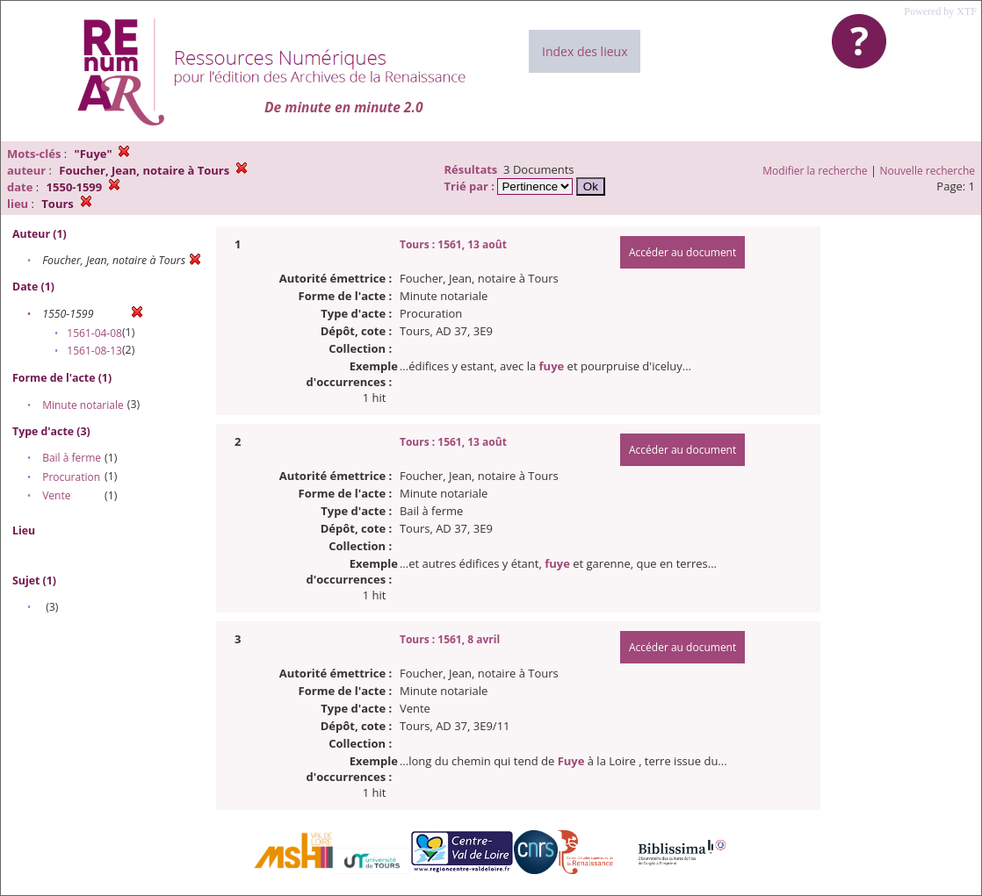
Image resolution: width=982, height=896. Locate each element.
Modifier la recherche (814, 170)
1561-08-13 (94, 350)
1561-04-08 (94, 333)
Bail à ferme (71, 457)
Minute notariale (83, 405)
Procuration (71, 477)
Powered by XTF (940, 11)
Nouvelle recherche (928, 170)
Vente (56, 495)
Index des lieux (584, 51)
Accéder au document (682, 252)
